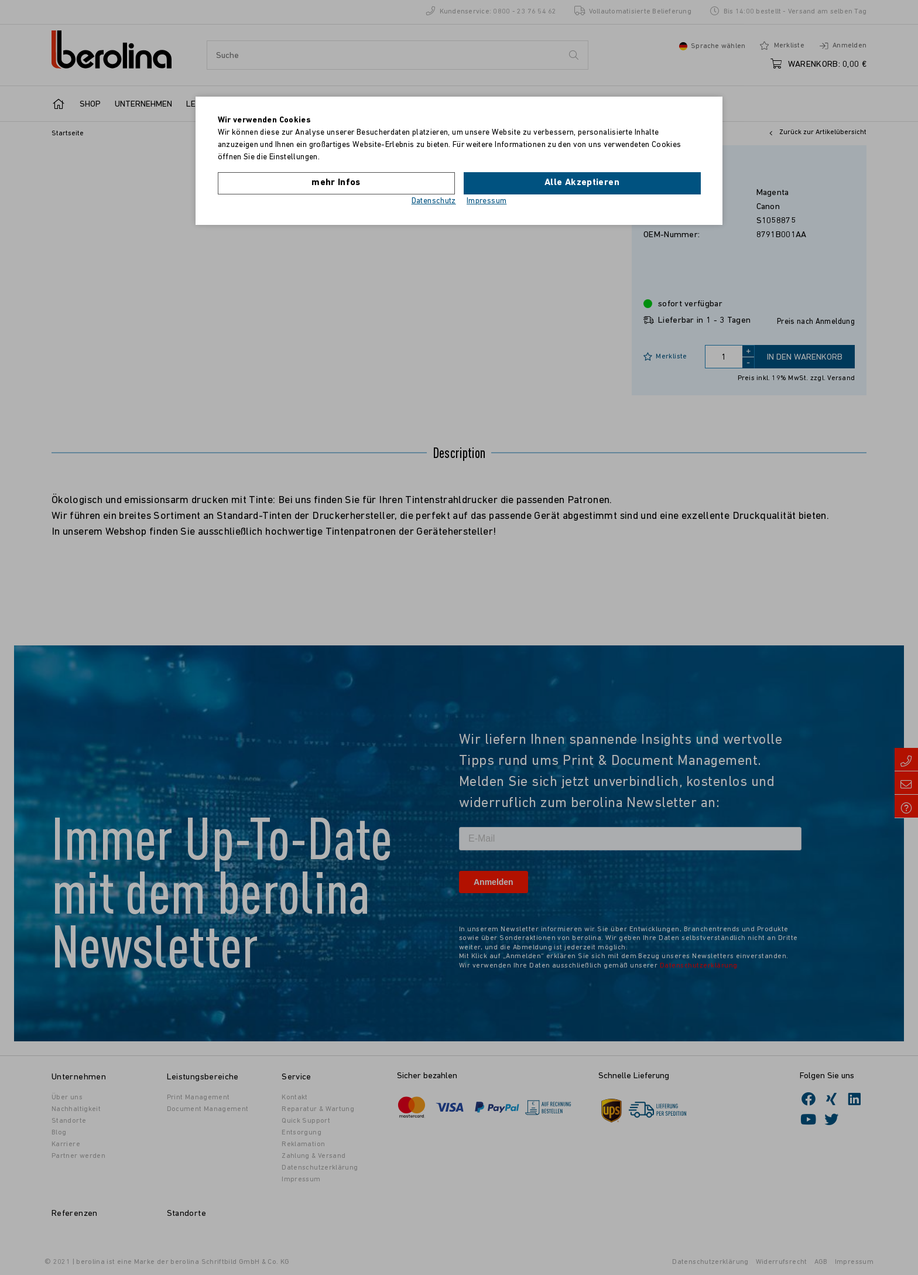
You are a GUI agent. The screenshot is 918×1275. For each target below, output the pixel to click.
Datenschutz (434, 201)
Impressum (486, 201)
